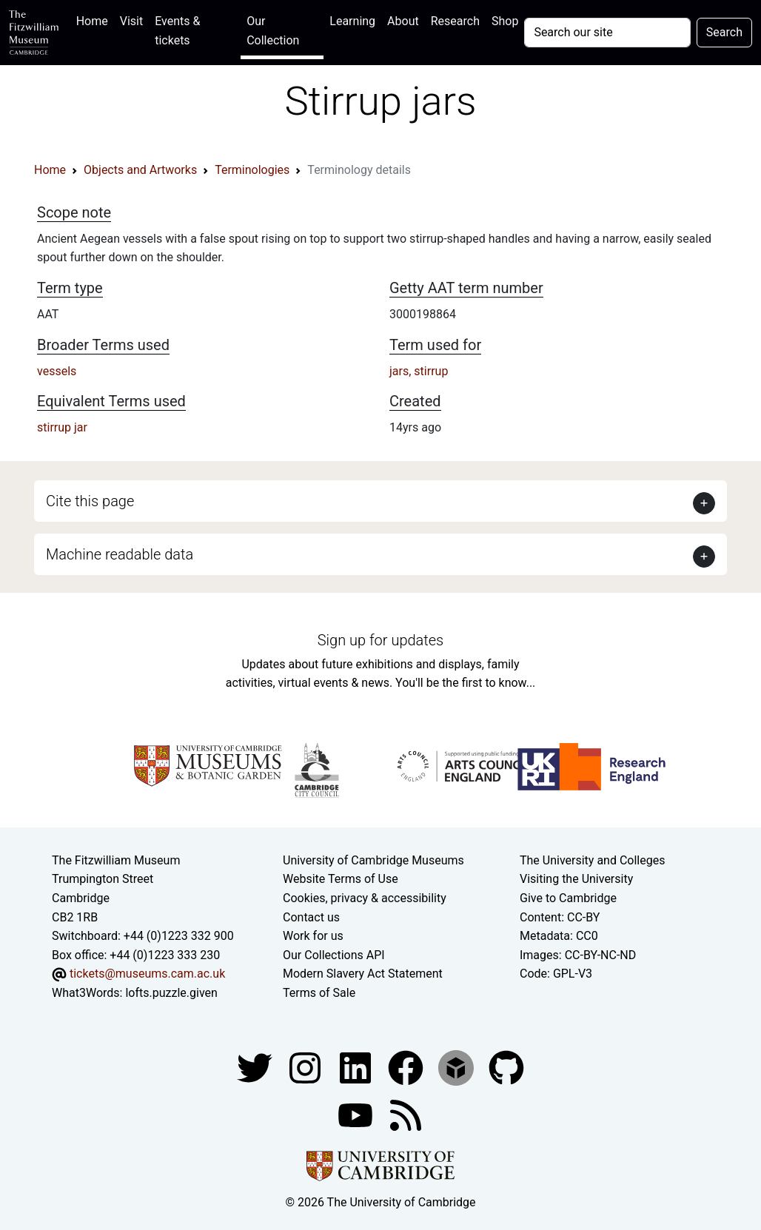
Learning (352, 21)
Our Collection (273, 30)
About (403, 21)
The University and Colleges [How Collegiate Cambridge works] (592, 860)
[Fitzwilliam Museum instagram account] (306, 1067)
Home (95, 19)
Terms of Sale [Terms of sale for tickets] (319, 993)
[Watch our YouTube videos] (357, 1114)
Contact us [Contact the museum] (311, 917)
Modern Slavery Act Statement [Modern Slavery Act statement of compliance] (363, 974)
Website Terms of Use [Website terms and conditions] (340, 879)
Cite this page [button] (90, 501)
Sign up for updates (380, 640)
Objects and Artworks (140, 170)
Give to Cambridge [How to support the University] (568, 898)
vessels (56, 371)
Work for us (313, 936)
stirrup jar (62, 427)
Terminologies (252, 170)
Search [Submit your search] (724, 32)
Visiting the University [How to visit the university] (576, 879)
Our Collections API (334, 955)
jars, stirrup (418, 371)
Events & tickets (177, 30)
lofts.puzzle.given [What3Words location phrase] (171, 993)
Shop (505, 21)
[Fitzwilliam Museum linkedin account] (407, 1067)
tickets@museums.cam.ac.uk (147, 974)
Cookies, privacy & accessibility (364, 898)
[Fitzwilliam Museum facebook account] (357, 1067)
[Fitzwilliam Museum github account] (506, 1067)
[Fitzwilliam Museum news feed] (405, 1114)
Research (455, 21)
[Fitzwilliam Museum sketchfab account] (457, 1067)
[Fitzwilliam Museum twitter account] (256, 1067)
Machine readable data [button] (119, 554)
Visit (131, 21)
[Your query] (607, 32)
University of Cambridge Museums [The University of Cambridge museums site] (373, 860)
